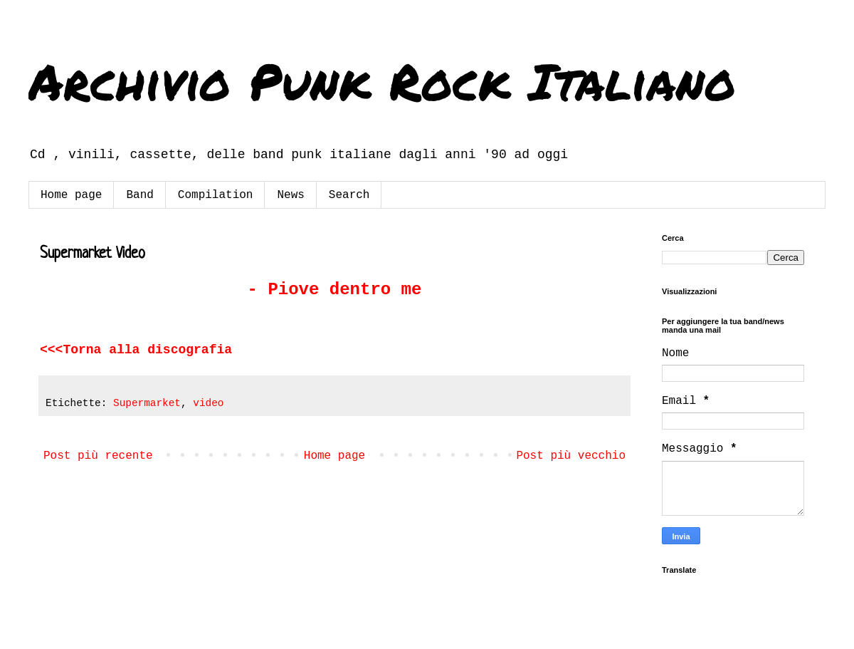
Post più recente (98, 456)
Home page (71, 195)
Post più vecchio (571, 456)
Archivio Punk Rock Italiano (382, 80)
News (290, 195)
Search (349, 195)
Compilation (215, 195)
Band (139, 195)
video (208, 403)
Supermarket (147, 403)
